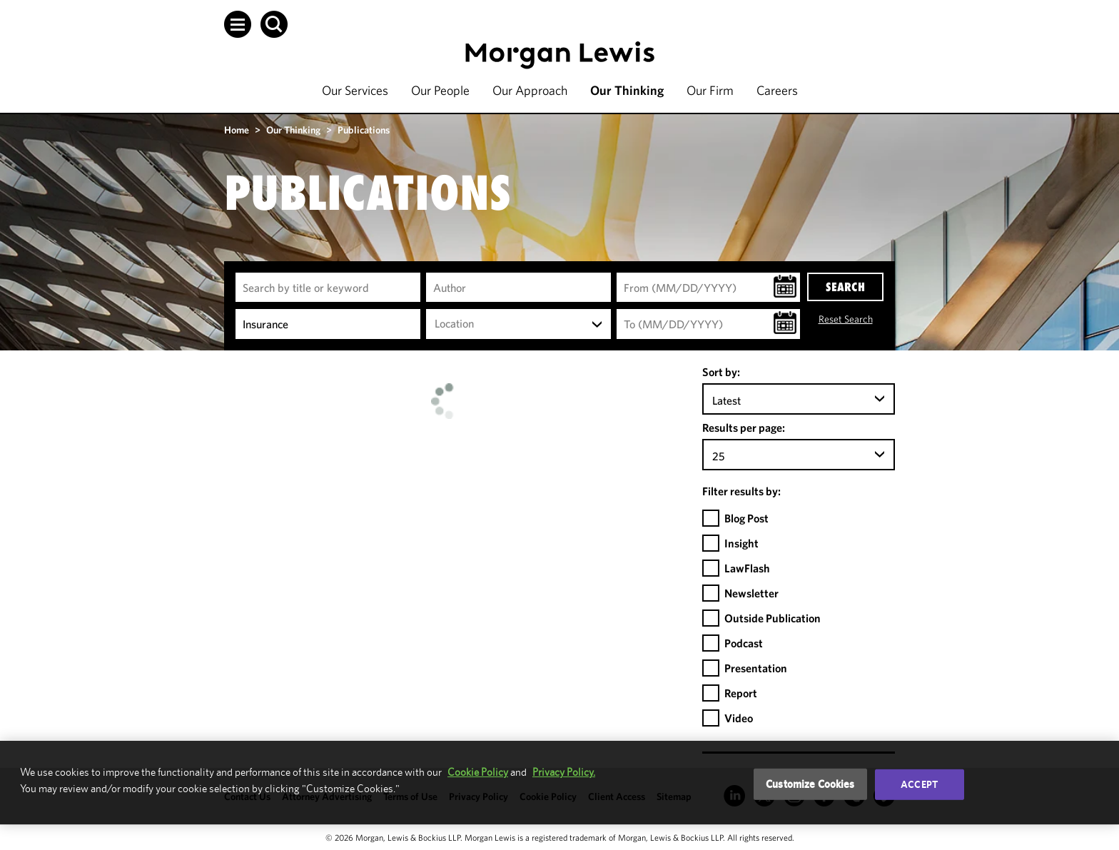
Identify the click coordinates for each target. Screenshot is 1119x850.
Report (740, 693)
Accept (919, 784)
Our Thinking (627, 90)
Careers (777, 90)
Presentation (755, 668)
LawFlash (747, 568)
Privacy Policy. (563, 772)
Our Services (355, 90)
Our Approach (529, 90)
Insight (741, 543)
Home (236, 129)
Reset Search (846, 319)
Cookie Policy (477, 772)
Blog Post (746, 518)
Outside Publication (772, 618)
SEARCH (845, 287)
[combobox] (518, 324)
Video (738, 718)
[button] (237, 24)
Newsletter (751, 593)
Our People (440, 90)
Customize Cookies (810, 784)
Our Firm (710, 90)
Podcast (743, 643)
